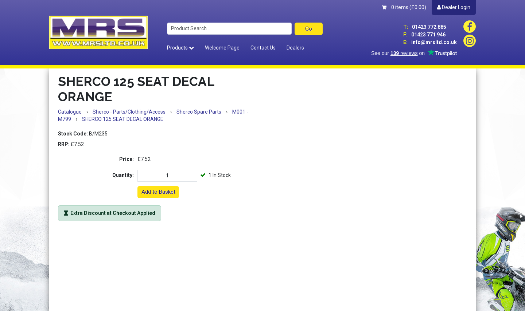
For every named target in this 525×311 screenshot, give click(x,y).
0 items (404, 7)
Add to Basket (158, 192)
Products (180, 48)
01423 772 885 (424, 27)
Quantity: (123, 175)
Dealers (295, 48)
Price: (126, 159)
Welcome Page (222, 48)
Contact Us (263, 48)
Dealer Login (453, 7)
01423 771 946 (424, 35)
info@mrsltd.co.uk (430, 42)
